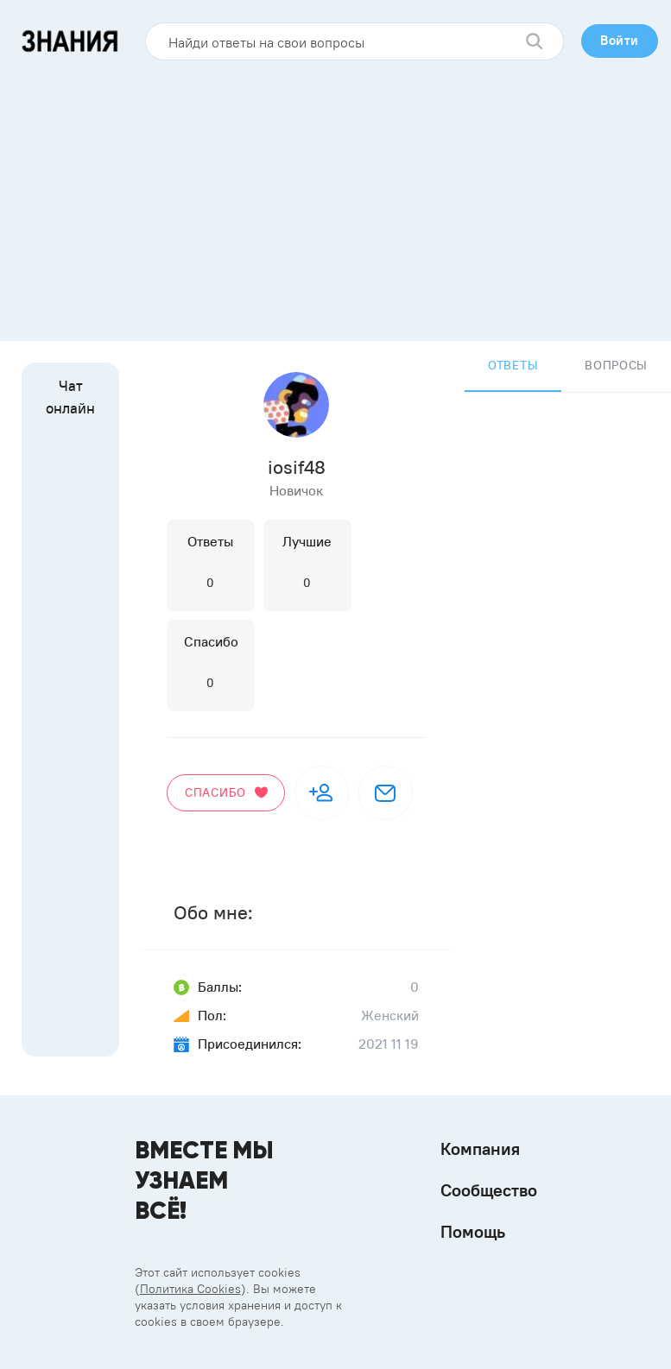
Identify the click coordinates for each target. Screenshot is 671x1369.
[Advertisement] (336, 194)
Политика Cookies (190, 1288)
